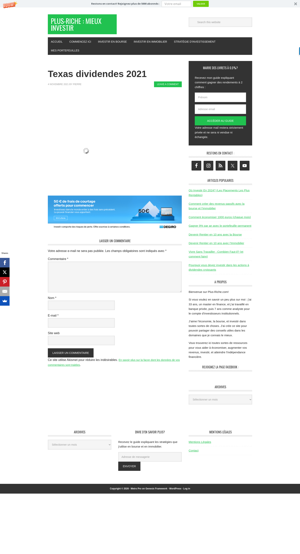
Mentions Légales (200, 445)
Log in (186, 492)
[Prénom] (220, 101)
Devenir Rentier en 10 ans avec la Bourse (215, 238)
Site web (54, 337)
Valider (201, 3)
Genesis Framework (156, 492)
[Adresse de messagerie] (150, 460)
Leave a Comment (168, 88)
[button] (150, 3)
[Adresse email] (220, 113)
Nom (52, 301)
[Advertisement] (117, 104)
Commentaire (58, 262)
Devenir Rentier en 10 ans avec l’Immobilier (216, 247)
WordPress (175, 492)
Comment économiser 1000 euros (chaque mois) (220, 221)
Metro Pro (136, 492)
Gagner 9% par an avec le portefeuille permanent (220, 229)
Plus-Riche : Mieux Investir (77, 26)
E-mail (53, 319)
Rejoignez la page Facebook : (220, 371)
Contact (194, 454)
